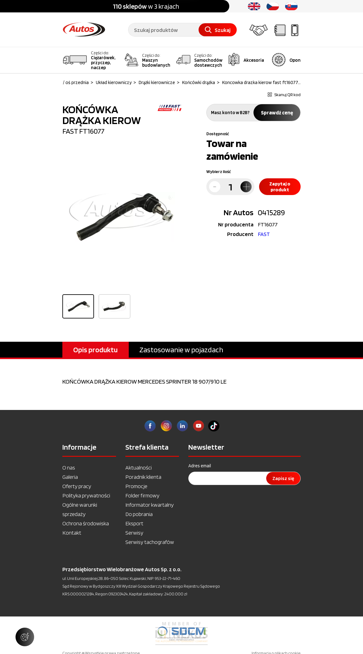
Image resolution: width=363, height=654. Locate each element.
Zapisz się (283, 478)
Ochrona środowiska (85, 523)
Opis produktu (95, 349)
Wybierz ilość (218, 171)
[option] (122, 217)
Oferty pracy (76, 486)
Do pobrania (139, 514)
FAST (264, 234)
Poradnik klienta (143, 477)
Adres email (199, 466)
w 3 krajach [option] (146, 6)
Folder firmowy (142, 495)
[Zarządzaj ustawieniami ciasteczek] (25, 637)
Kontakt (71, 532)
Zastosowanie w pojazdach (181, 349)
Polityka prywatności (86, 495)
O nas (68, 467)
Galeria (70, 477)
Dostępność (217, 133)
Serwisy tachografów (149, 542)
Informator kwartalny (149, 504)
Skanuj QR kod (284, 94)
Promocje (136, 486)
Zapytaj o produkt (279, 187)
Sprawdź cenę (277, 112)
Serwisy (134, 532)
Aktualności (138, 467)
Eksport (134, 523)
